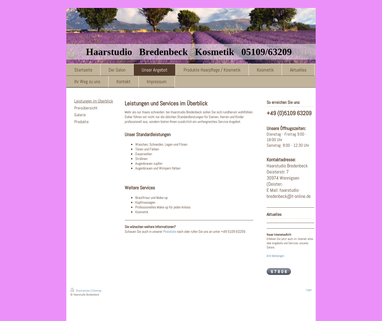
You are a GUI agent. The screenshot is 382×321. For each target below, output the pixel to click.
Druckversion (80, 290)
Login (309, 290)
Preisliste (169, 231)
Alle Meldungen (275, 256)
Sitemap (96, 290)
